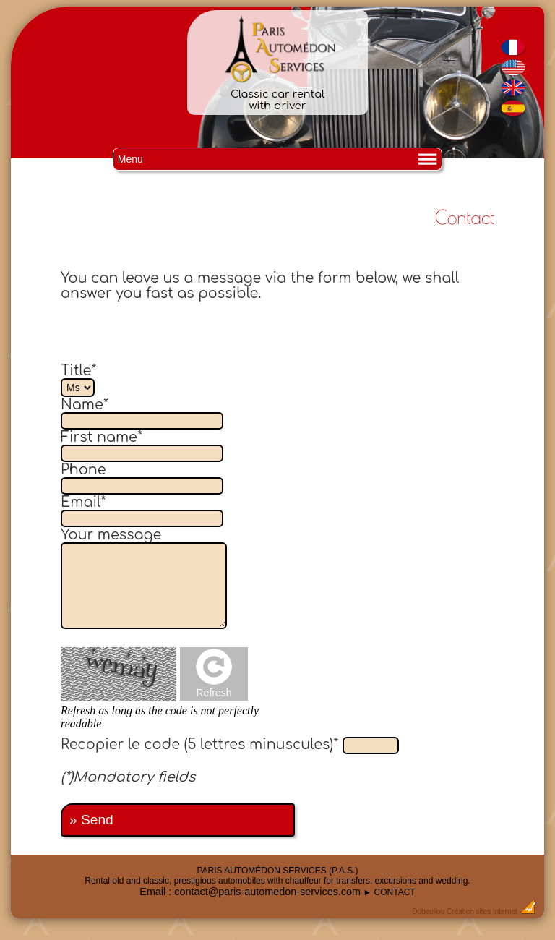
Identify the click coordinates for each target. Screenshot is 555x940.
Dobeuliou (428, 911)
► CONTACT (389, 892)
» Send (91, 819)
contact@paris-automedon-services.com (267, 891)
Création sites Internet (482, 911)
